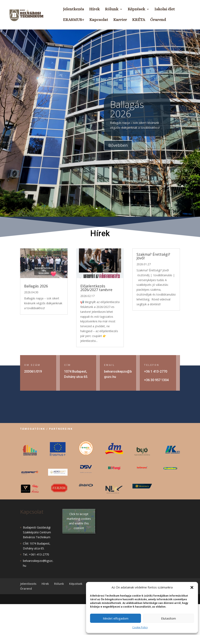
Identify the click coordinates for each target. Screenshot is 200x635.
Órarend (158, 20)
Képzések (136, 9)
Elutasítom (168, 618)
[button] (192, 587)
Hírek (94, 9)
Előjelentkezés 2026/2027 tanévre (96, 288)
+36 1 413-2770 (155, 371)
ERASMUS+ (73, 20)
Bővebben (118, 155)
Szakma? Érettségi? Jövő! (153, 256)
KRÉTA (138, 20)
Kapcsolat (98, 20)
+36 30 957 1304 (156, 380)
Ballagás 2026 (127, 119)
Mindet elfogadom (115, 618)
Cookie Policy (140, 627)
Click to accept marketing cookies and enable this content (79, 521)
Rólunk (111, 9)
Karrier (120, 20)
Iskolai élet (164, 9)
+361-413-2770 (39, 554)
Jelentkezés (73, 9)
